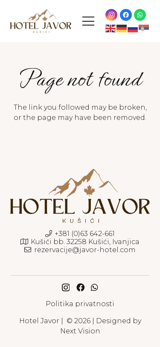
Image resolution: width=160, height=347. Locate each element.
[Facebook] (126, 15)
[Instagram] (111, 15)
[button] (88, 21)
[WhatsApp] (140, 15)
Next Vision (80, 331)
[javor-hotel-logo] (40, 21)
